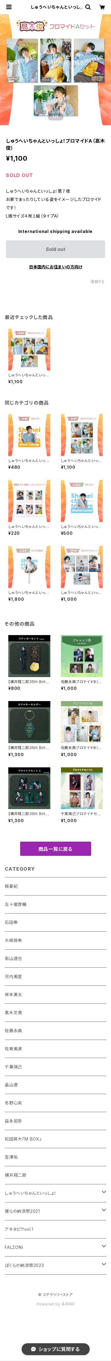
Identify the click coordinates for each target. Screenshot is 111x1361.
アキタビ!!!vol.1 (19, 1229)
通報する (98, 281)
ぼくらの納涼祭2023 (24, 1265)
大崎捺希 (13, 940)
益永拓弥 (13, 1120)
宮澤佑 (11, 1156)
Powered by (56, 1304)
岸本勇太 (13, 994)
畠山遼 (11, 1084)
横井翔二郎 (16, 1175)
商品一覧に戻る (55, 849)
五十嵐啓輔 (16, 904)
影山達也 (13, 958)
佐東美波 (13, 1048)
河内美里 (13, 976)
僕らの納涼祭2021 (22, 1211)
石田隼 (11, 922)
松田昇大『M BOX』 (23, 1138)
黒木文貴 (13, 1012)
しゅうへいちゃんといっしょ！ (31, 1193)
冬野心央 (13, 1102)
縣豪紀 (11, 886)
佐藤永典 (13, 1030)
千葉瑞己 (13, 1066)
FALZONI (14, 1247)
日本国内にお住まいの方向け (55, 266)
